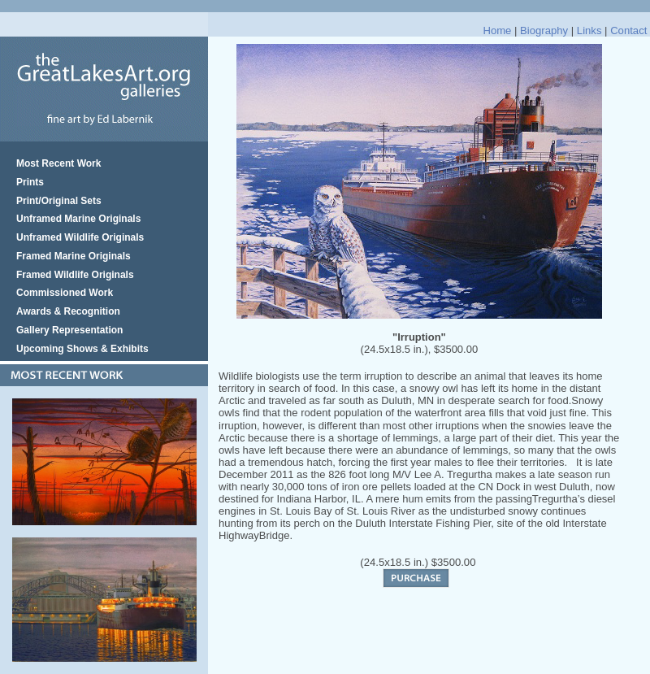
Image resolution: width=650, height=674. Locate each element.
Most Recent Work (58, 163)
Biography (544, 30)
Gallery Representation (69, 330)
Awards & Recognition (68, 311)
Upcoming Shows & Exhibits (82, 348)
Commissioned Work (64, 292)
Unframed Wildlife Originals (80, 237)
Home (497, 30)
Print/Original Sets (59, 201)
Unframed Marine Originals (78, 218)
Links (589, 30)
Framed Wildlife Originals (75, 274)
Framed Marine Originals (73, 256)
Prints (30, 182)
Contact (628, 30)
